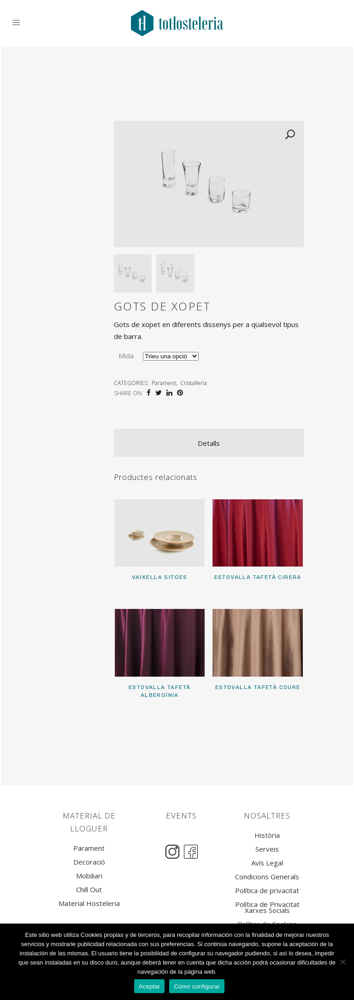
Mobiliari (89, 876)
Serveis (267, 849)
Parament (164, 383)
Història (267, 835)
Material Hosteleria (89, 903)
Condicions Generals (267, 877)
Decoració (89, 862)
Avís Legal (267, 863)
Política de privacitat (267, 891)
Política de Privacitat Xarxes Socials (267, 907)
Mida (126, 355)
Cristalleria (193, 383)
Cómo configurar (197, 986)
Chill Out (89, 890)
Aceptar (149, 986)
